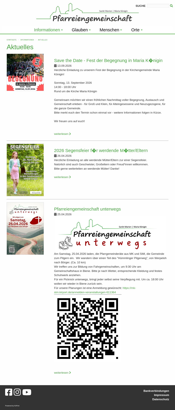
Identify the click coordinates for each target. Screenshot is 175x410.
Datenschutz (160, 399)
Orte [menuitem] (135, 30)
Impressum (161, 395)
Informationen (27, 40)
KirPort (16, 406)
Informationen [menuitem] (47, 30)
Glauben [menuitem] (80, 30)
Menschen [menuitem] (109, 30)
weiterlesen (62, 133)
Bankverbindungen (156, 390)
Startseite (12, 40)
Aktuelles (42, 40)
